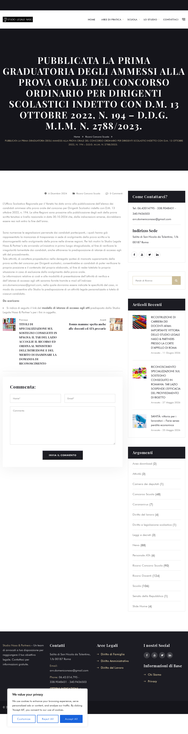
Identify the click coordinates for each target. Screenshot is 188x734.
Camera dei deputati (146, 484)
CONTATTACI (170, 19)
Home (77, 136)
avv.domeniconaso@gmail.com (152, 219)
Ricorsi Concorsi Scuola (97, 136)
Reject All (48, 718)
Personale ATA (141, 555)
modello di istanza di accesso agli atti (66, 308)
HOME (91, 19)
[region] (47, 708)
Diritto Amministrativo (115, 661)
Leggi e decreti (142, 535)
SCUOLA (132, 19)
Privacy (152, 681)
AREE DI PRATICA (111, 19)
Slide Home (140, 606)
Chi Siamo (154, 674)
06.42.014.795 (68, 677)
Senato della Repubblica (148, 596)
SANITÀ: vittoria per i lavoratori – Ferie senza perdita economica (165, 421)
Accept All (71, 718)
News (136, 545)
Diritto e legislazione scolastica (152, 524)
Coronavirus (140, 504)
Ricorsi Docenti (142, 575)
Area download (142, 463)
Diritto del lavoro (143, 514)
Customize (23, 718)
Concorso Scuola (143, 494)
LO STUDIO (150, 19)
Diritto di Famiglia (113, 654)
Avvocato (155, 352)
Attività (137, 474)
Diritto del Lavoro (112, 667)
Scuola (137, 586)
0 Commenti (116, 193)
